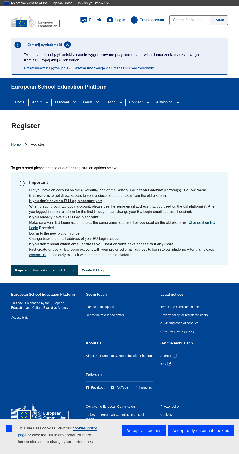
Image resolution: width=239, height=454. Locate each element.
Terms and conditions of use (180, 307)
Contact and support (100, 307)
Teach (110, 102)
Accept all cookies (144, 430)
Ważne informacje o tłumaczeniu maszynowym (114, 68)
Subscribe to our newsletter (105, 315)
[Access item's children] (48, 102)
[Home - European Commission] (43, 413)
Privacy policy (170, 406)
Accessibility (20, 317)
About (37, 102)
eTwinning (164, 102)
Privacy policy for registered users (184, 315)
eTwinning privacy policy (177, 331)
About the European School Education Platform (119, 356)
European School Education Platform (43, 294)
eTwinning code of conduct (179, 323)
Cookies (166, 414)
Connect (136, 102)
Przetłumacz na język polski (47, 68)
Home (20, 102)
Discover (62, 102)
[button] (90, 20)
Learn (87, 102)
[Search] (219, 20)
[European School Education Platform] (38, 21)
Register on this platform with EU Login (44, 270)
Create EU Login (94, 270)
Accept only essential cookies (200, 430)
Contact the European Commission (110, 406)
